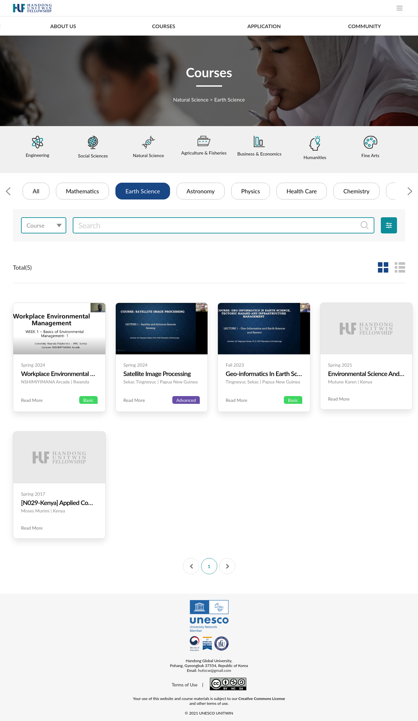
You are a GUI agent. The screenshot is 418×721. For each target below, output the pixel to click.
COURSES (163, 26)
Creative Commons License (261, 698)
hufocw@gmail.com (214, 670)
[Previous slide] (8, 191)
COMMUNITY (364, 26)
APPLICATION (264, 26)
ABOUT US (63, 26)
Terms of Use (185, 684)
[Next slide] (410, 191)
